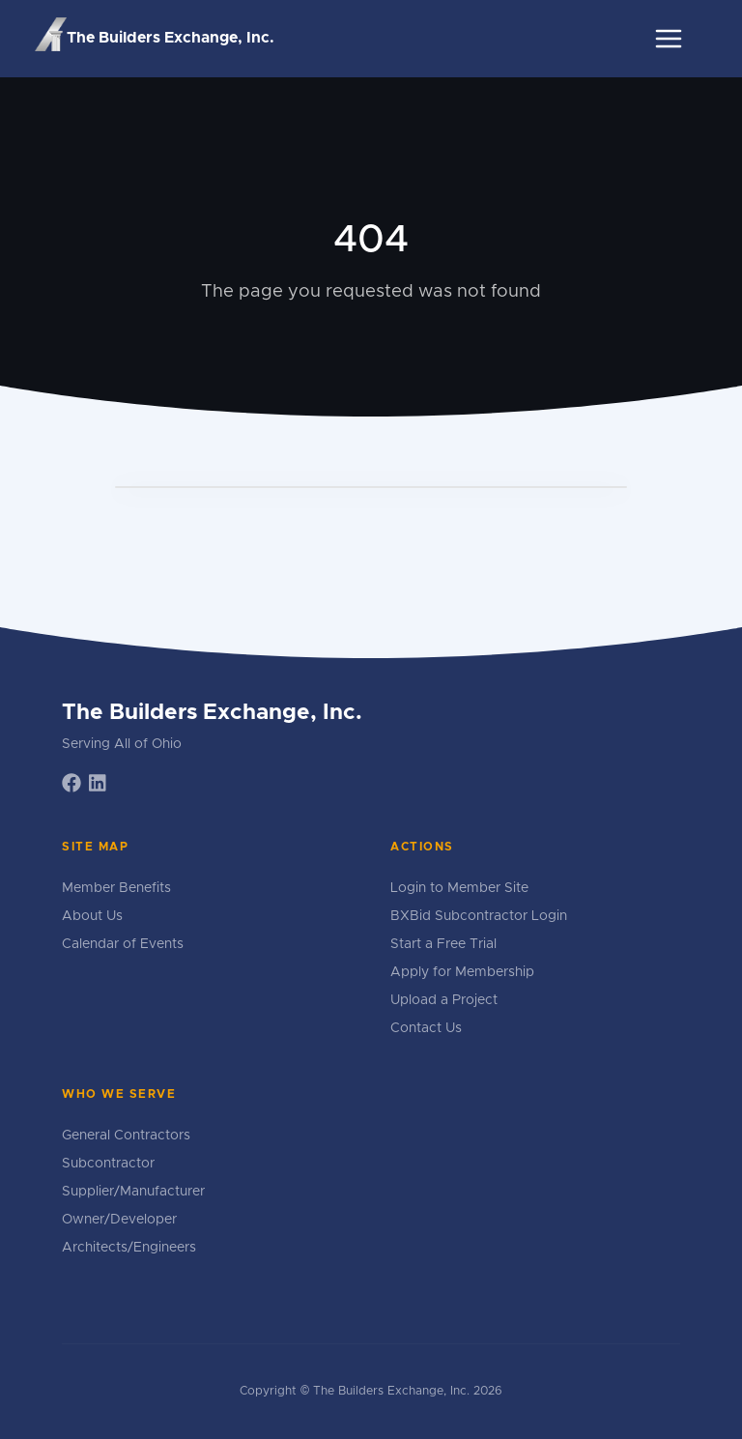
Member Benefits (116, 888)
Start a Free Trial (443, 944)
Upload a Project (444, 1000)
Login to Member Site (459, 888)
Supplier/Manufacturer (133, 1191)
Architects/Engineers (129, 1247)
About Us (92, 916)
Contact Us (426, 1028)
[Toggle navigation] (668, 38)
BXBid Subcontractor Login (478, 916)
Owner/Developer (119, 1219)
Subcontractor (108, 1163)
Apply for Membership (462, 972)
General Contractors (126, 1135)
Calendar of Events (123, 944)
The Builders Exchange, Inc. (154, 35)
